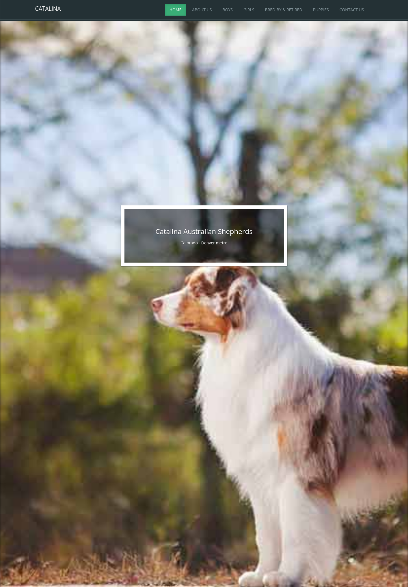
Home (175, 9)
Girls (248, 9)
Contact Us (352, 9)
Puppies (321, 9)
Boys (228, 9)
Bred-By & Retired (283, 9)
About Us (202, 9)
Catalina (48, 8)
